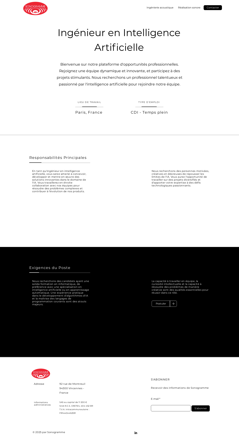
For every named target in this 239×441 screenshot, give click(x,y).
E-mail (155, 399)
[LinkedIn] (136, 433)
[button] (213, 7)
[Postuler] (161, 304)
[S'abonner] (200, 408)
